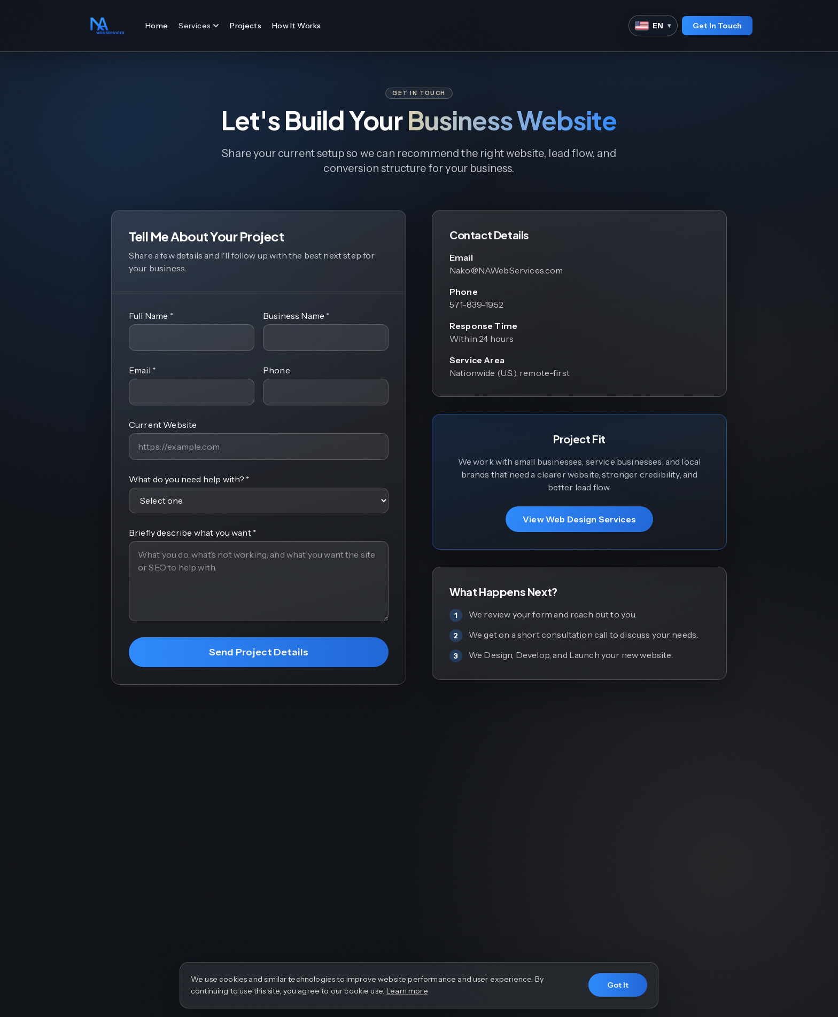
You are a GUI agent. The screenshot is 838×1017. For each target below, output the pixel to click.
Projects (245, 25)
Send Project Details (258, 652)
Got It (618, 985)
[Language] (653, 25)
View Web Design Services (579, 519)
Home (156, 25)
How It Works (296, 25)
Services (199, 25)
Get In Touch (717, 25)
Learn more (407, 991)
